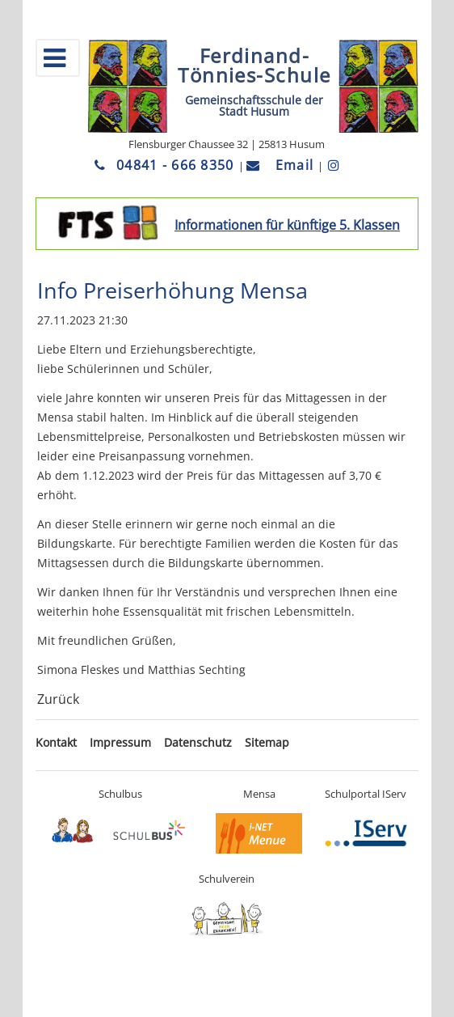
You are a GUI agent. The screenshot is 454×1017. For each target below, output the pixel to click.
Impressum (120, 742)
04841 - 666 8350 (166, 165)
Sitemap (267, 742)
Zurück (58, 699)
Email (282, 165)
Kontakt (56, 742)
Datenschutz (198, 742)
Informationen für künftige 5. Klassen (287, 225)
